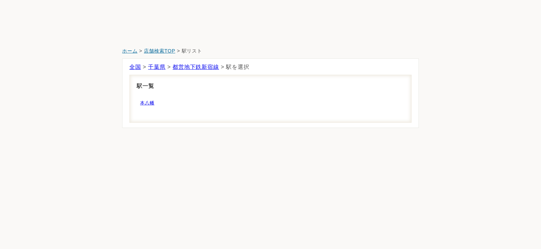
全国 (135, 67)
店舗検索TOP (159, 51)
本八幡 (147, 102)
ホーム (129, 51)
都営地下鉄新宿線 (196, 67)
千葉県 (156, 67)
